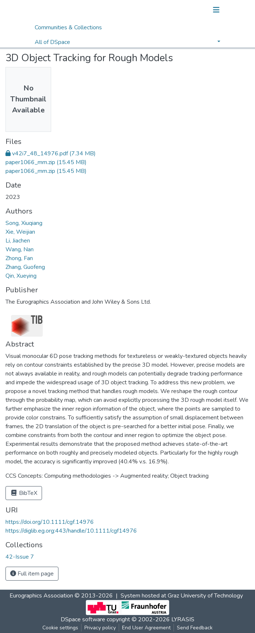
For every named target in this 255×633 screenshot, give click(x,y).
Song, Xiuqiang (23, 223)
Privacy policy (100, 627)
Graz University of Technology (205, 596)
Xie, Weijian (20, 232)
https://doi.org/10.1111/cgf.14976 (49, 522)
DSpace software (83, 619)
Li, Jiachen (17, 241)
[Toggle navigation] (216, 10)
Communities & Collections (68, 27)
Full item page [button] (32, 574)
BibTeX (23, 493)
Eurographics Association (41, 596)
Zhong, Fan (19, 258)
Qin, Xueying (21, 276)
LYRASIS (182, 619)
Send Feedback (195, 627)
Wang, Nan (19, 249)
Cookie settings (60, 627)
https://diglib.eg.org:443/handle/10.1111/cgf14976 (71, 531)
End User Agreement (146, 627)
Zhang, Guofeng (25, 267)
